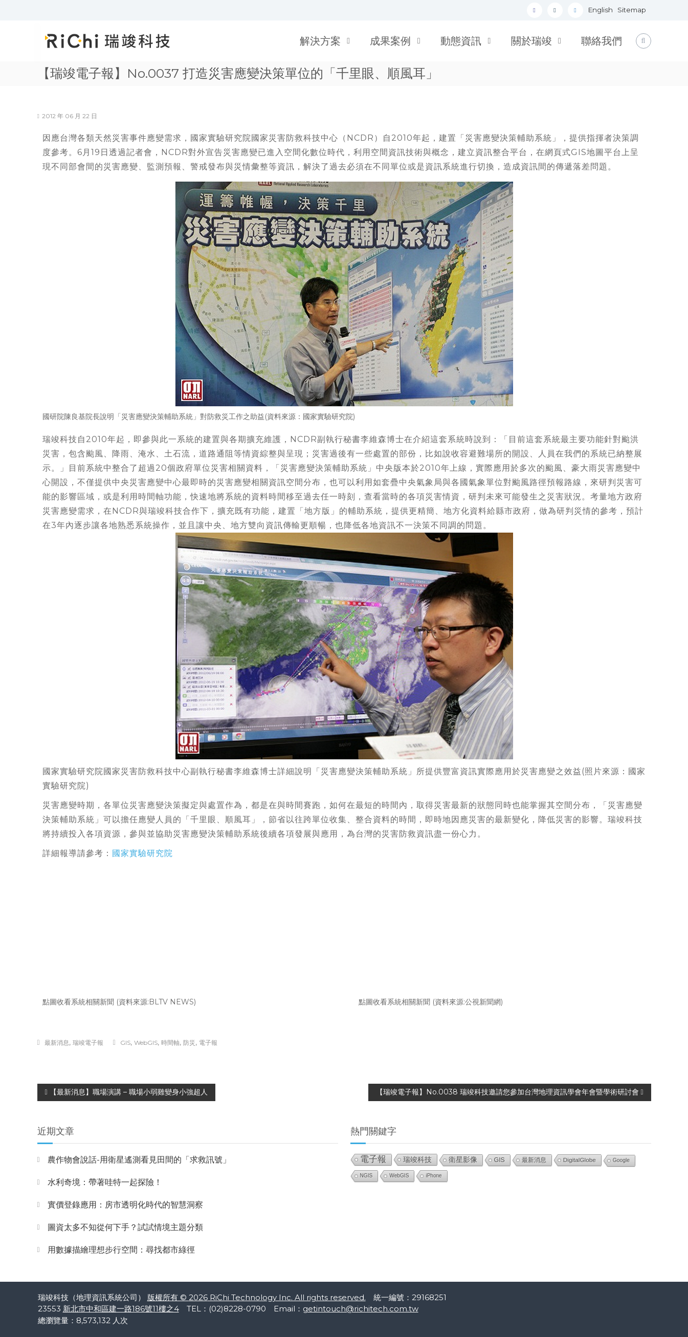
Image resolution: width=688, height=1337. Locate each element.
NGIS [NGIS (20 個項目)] (366, 1175)
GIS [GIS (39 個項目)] (499, 1160)
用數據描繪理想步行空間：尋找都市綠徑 (121, 1250)
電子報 (208, 1042)
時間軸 (170, 1042)
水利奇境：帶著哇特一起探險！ (105, 1182)
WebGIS (146, 1042)
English (600, 10)
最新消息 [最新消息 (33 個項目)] (534, 1160)
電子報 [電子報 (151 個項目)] (373, 1159)
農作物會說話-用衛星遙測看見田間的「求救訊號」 (139, 1160)
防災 (189, 1042)
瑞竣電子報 (88, 1042)
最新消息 (57, 1042)
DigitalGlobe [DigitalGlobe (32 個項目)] (579, 1159)
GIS (125, 1042)
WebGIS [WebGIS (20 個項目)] (399, 1175)
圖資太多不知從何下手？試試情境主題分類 (125, 1227)
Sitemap (631, 10)
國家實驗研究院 (142, 853)
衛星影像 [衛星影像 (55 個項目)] (463, 1160)
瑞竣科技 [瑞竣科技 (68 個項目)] (417, 1159)
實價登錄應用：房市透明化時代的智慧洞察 (125, 1205)
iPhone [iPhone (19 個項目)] (433, 1175)
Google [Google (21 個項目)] (621, 1160)
